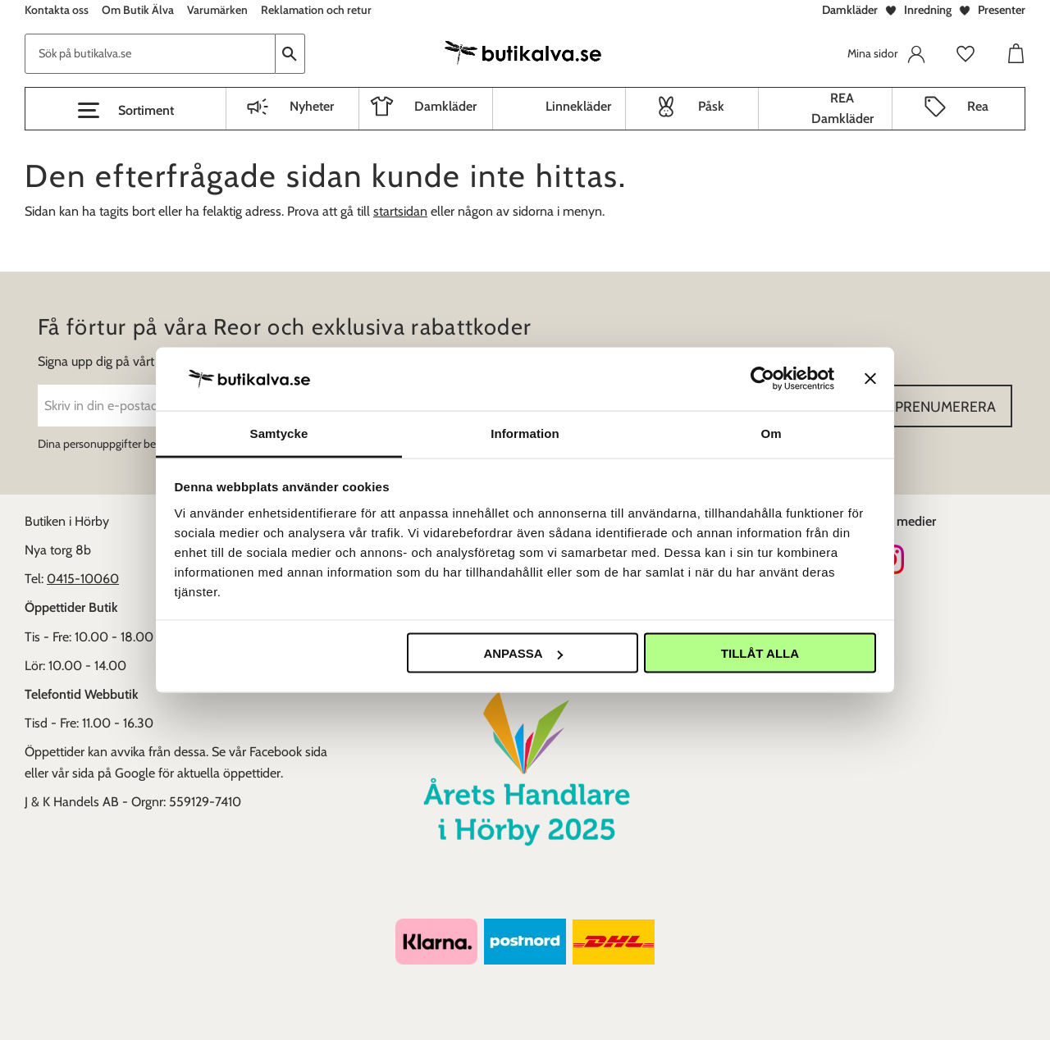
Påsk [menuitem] (711, 106)
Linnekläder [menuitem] (578, 106)
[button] (125, 111)
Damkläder (850, 9)
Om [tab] (770, 433)
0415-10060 (83, 578)
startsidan (400, 211)
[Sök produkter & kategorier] (150, 54)
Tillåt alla (760, 653)
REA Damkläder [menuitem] (842, 108)
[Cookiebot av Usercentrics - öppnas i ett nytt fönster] (762, 379)
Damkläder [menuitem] (445, 106)
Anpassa (522, 653)
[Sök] (290, 54)
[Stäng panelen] (870, 379)
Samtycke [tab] (279, 433)
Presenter (1001, 9)
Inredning (928, 9)
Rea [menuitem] (977, 106)
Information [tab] (525, 433)
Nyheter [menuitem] (312, 106)
